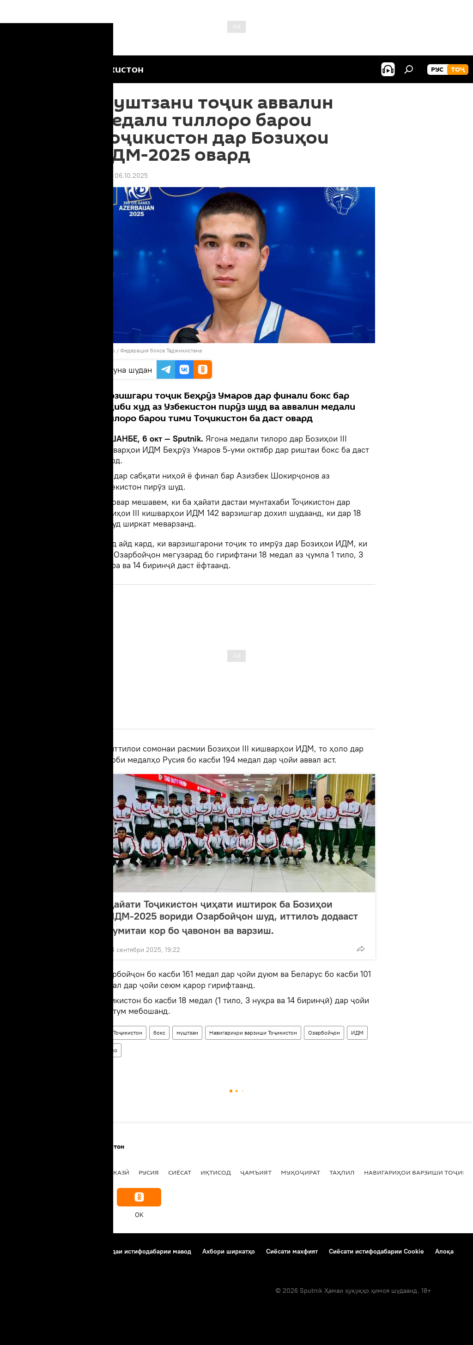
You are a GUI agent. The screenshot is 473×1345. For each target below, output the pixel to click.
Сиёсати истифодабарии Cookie (376, 1251)
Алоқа (444, 1251)
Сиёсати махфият (292, 1251)
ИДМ (357, 1032)
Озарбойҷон (324, 1032)
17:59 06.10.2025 (123, 175)
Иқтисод (215, 1172)
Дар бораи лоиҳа (35, 1251)
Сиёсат (179, 1172)
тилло (109, 1050)
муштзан (187, 1032)
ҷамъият (256, 1172)
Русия (149, 1172)
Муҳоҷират (300, 1172)
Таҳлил (342, 1172)
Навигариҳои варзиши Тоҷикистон (253, 1032)
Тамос (80, 1251)
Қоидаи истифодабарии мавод (145, 1251)
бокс (159, 1032)
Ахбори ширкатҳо (228, 1251)
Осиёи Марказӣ (103, 1172)
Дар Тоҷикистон (122, 1032)
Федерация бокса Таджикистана (161, 350)
